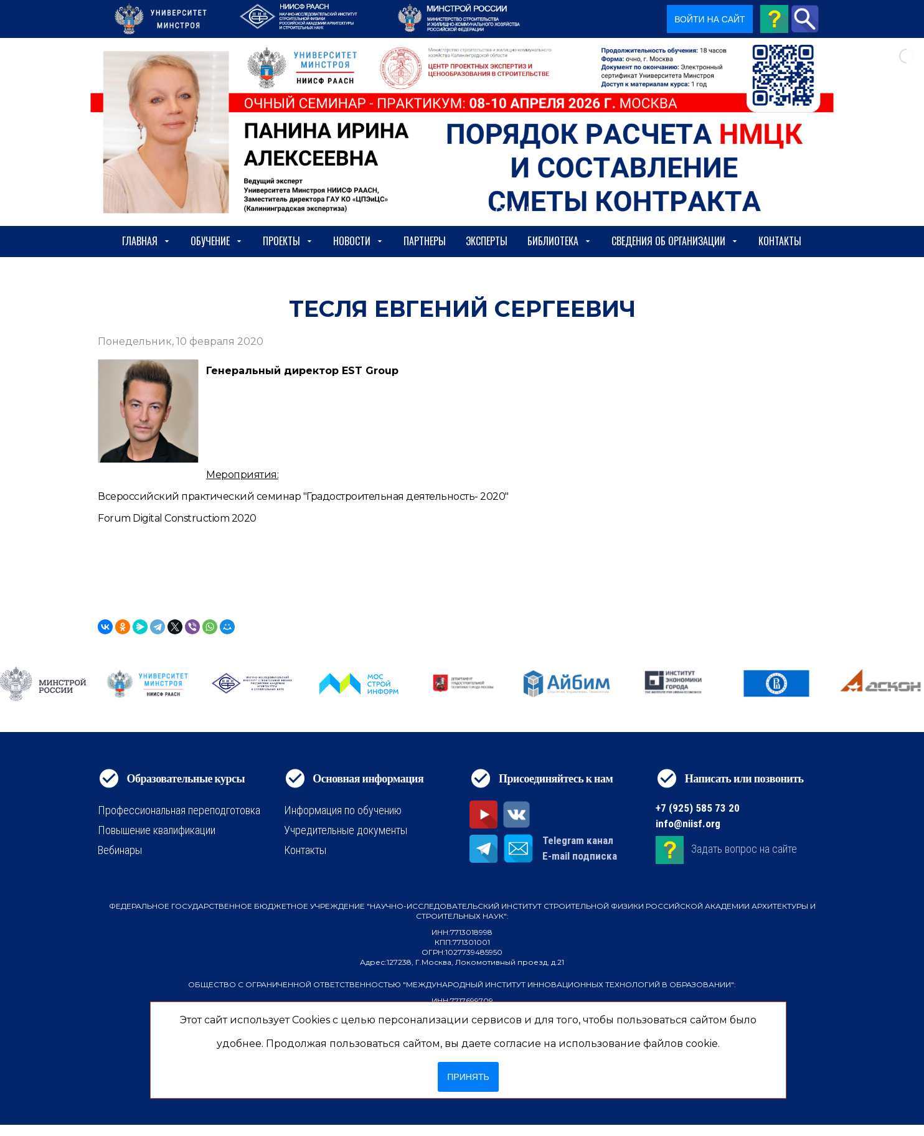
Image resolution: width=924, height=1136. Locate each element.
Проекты (288, 241)
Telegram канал (577, 840)
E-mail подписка (579, 856)
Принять (468, 1077)
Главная (146, 241)
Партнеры (424, 240)
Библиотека (559, 241)
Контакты (779, 240)
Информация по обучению (343, 810)
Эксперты (486, 240)
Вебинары (120, 850)
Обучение (217, 241)
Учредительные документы (345, 830)
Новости (358, 241)
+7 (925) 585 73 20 (698, 808)
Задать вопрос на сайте (744, 849)
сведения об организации (674, 241)
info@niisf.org (688, 823)
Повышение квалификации (156, 830)
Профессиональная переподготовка (179, 810)
